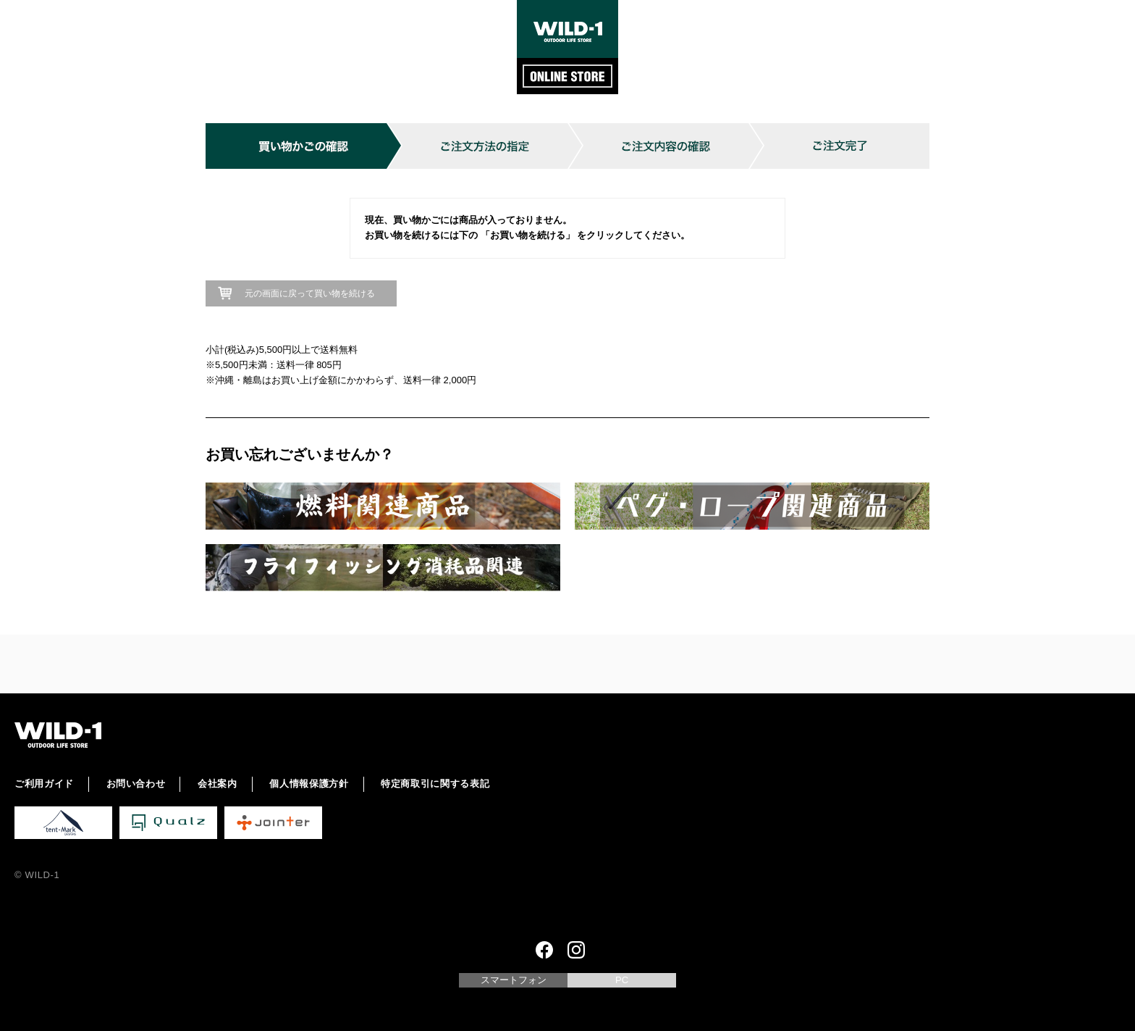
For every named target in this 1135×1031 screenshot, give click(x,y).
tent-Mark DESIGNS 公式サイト (63, 822)
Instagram (576, 950)
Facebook (544, 950)
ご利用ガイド (44, 783)
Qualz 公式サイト (168, 822)
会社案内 (217, 783)
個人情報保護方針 (308, 783)
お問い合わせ (136, 783)
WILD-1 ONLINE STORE (567, 47)
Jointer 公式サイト (273, 822)
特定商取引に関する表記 (435, 783)
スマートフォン (514, 979)
